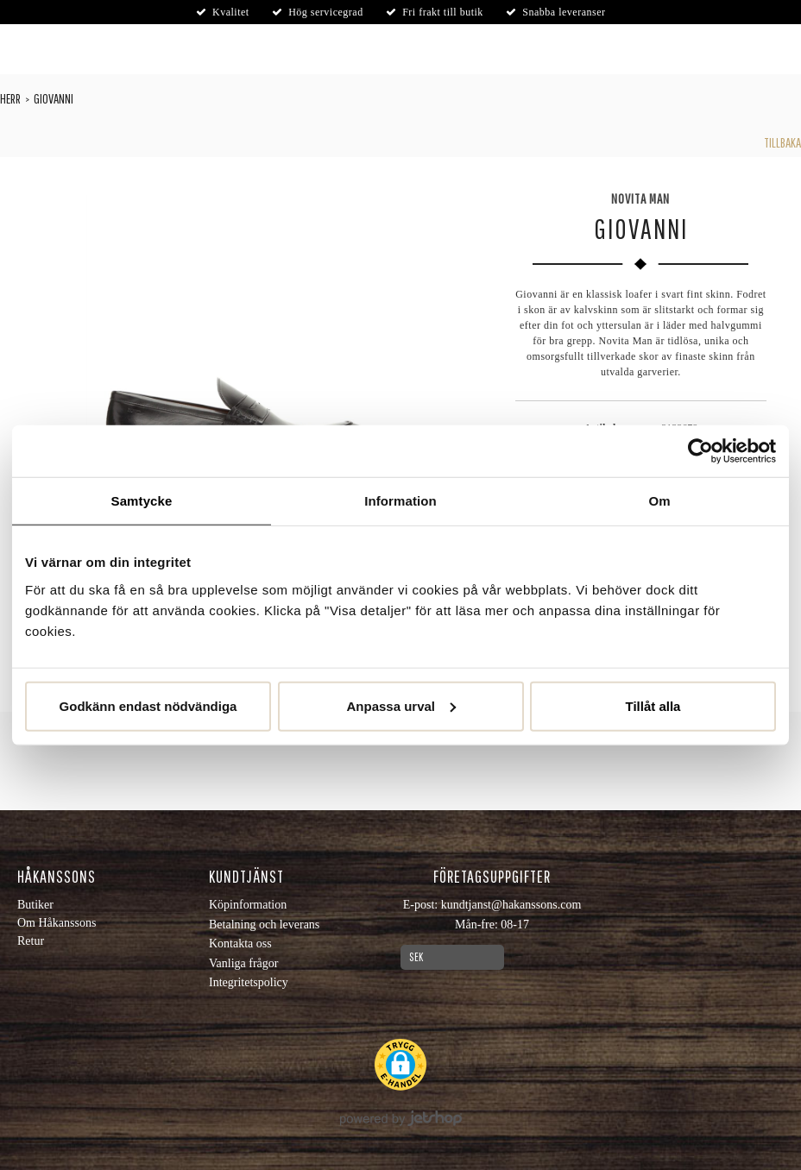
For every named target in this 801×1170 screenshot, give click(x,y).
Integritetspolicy (248, 982)
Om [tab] (659, 501)
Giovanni (53, 98)
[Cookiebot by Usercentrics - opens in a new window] (700, 451)
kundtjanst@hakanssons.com (511, 904)
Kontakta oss (240, 943)
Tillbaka (782, 142)
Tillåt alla (653, 705)
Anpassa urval (401, 705)
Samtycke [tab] (142, 501)
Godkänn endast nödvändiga (148, 705)
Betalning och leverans (264, 924)
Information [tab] (400, 501)
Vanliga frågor (243, 963)
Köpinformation (248, 904)
